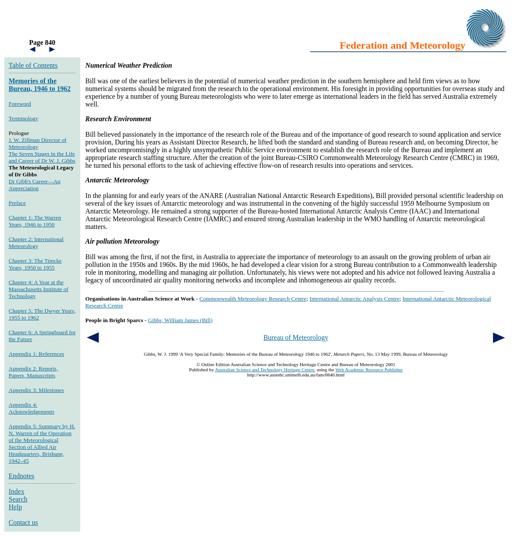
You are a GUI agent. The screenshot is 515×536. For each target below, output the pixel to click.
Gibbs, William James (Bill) (180, 320)
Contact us (23, 522)
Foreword (20, 103)
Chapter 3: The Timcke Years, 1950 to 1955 (35, 264)
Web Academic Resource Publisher (368, 369)
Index (16, 491)
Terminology (23, 118)
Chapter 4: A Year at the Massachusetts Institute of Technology (38, 289)
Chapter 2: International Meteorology (36, 242)
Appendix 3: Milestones (36, 390)
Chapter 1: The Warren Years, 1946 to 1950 (35, 221)
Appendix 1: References (36, 354)
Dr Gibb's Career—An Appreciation (34, 184)
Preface (17, 203)
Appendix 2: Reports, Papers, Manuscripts (33, 372)
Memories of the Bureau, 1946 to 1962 (40, 84)
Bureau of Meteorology (296, 337)
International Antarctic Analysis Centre (354, 298)
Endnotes (22, 476)
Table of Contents (33, 65)
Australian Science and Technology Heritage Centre (264, 369)
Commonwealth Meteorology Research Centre (252, 298)
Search (18, 499)
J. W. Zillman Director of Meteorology (37, 143)
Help (15, 507)
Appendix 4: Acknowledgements (31, 408)
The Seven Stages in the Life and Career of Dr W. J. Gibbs (42, 157)
